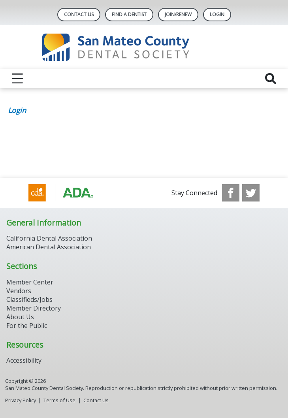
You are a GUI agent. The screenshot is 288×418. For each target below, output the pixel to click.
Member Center (29, 282)
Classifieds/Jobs (29, 299)
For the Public (26, 325)
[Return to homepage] (144, 47)
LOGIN (217, 14)
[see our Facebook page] (230, 192)
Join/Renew (178, 14)
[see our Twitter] (251, 192)
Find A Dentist (129, 14)
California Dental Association (49, 238)
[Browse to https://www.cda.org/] (68, 192)
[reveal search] (271, 78)
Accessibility (23, 360)
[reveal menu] (17, 78)
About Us (20, 317)
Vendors (18, 290)
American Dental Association (48, 247)
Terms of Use (59, 400)
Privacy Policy (20, 400)
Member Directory (33, 308)
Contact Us (79, 14)
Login (17, 110)
